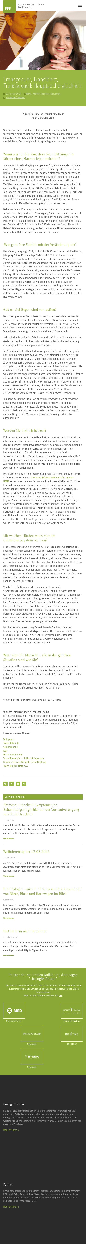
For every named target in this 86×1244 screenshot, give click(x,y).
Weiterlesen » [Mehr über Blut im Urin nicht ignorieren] (8, 956)
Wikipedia (9, 739)
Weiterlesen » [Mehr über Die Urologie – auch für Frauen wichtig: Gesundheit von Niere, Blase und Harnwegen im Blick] (8, 918)
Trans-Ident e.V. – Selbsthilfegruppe (23, 758)
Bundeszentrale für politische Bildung (24, 762)
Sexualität (55, 94)
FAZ (5, 751)
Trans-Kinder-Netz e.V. (15, 766)
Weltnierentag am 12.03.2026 (26, 852)
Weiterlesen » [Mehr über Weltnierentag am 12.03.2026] (8, 876)
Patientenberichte (41, 94)
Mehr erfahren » (11, 1130)
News (28, 94)
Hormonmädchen (13, 754)
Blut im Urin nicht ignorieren (25, 931)
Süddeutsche (10, 747)
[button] (5, 784)
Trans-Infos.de (11, 743)
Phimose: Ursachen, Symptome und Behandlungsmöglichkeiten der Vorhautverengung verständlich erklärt (41, 809)
